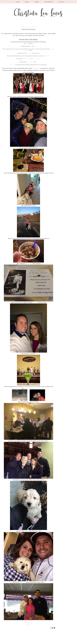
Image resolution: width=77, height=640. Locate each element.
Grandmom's (28, 263)
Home (17, 1)
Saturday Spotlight (28, 622)
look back (13, 64)
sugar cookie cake (36, 58)
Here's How (47, 55)
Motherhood (49, 1)
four (36, 61)
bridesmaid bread (27, 58)
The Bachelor (36, 68)
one (31, 46)
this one (35, 302)
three (32, 61)
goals (26, 43)
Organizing (29, 53)
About (27, 1)
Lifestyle (61, 1)
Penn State (46, 96)
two (35, 46)
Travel (37, 1)
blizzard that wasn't (29, 388)
